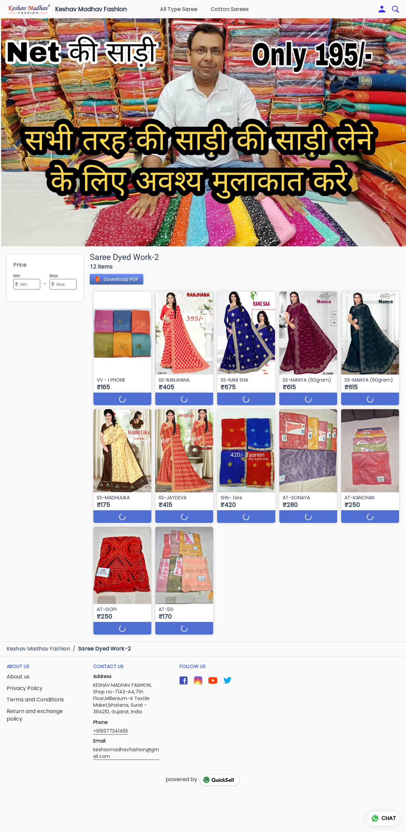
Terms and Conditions (35, 699)
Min (16, 276)
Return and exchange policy (35, 715)
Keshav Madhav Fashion (91, 9)
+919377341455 (110, 731)
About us (18, 676)
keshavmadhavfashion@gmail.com (126, 753)
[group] (203, 132)
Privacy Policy (25, 688)
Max (54, 276)
